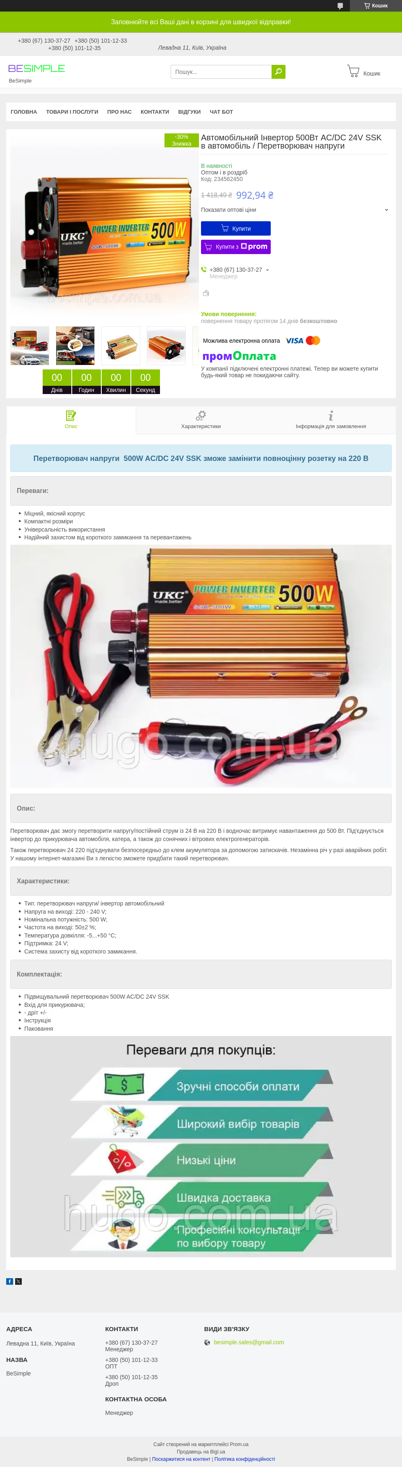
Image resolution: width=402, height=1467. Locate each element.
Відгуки (189, 112)
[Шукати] (279, 72)
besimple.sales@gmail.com (249, 1342)
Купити (242, 228)
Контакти (155, 112)
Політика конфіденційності (245, 1459)
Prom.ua (239, 1444)
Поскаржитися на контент (181, 1459)
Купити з (241, 246)
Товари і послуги (72, 112)
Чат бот (221, 112)
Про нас (119, 112)
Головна (24, 112)
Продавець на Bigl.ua (201, 1452)
